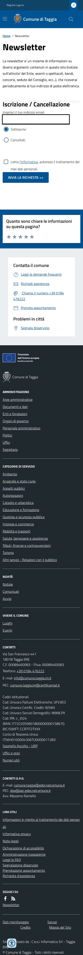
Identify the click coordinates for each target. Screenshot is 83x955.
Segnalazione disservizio (20, 865)
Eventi (7, 630)
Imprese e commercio (18, 524)
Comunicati (11, 591)
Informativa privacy (17, 833)
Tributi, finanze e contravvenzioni (27, 545)
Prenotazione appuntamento (24, 870)
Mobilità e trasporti (16, 531)
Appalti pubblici (14, 488)
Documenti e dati (15, 406)
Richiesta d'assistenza (19, 875)
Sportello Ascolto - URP (20, 746)
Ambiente (10, 474)
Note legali (11, 841)
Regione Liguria (15, 5)
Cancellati (18, 140)
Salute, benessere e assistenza (25, 538)
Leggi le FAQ (12, 859)
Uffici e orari (11, 753)
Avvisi (7, 598)
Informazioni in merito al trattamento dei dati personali (41, 823)
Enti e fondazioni (15, 413)
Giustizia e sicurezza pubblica (23, 517)
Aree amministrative (18, 399)
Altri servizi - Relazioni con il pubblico (30, 559)
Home (6, 35)
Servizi (52, 922)
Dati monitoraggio (16, 922)
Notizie (8, 584)
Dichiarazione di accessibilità (23, 848)
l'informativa (28, 161)
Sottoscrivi (18, 129)
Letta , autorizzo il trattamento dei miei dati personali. (45, 161)
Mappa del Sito (60, 927)
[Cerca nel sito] (69, 19)
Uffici (6, 442)
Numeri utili (11, 760)
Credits (25, 927)
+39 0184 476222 (30, 671)
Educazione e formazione (21, 509)
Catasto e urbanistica (18, 502)
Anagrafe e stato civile (19, 481)
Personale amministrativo (21, 428)
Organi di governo (16, 421)
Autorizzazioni (13, 495)
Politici (7, 435)
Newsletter (11, 904)
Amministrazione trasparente (24, 854)
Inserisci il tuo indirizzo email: (24, 112)
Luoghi (7, 623)
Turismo (8, 552)
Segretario (10, 449)
